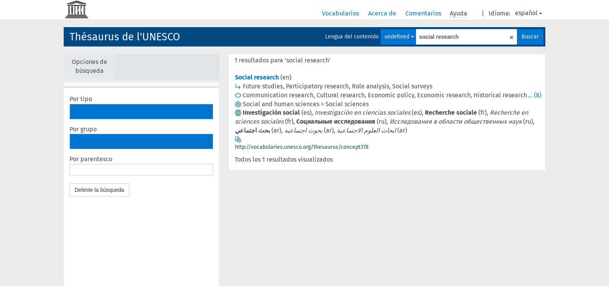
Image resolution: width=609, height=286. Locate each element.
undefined (399, 36)
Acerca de (383, 13)
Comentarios (424, 13)
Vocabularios (341, 13)
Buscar (530, 36)
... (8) (534, 95)
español (528, 13)
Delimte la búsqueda (99, 190)
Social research (257, 77)
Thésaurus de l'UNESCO (125, 37)
